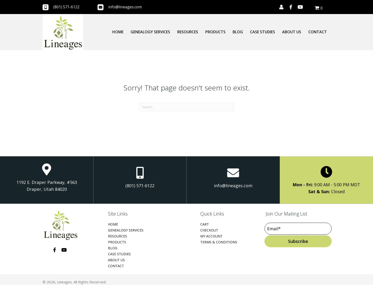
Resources (117, 236)
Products (117, 242)
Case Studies (119, 254)
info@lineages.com (125, 7)
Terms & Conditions (218, 242)
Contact (116, 266)
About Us (116, 260)
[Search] (186, 107)
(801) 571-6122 (66, 7)
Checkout (209, 230)
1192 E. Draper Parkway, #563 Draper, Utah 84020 (46, 185)
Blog (112, 248)
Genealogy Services (125, 230)
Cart (204, 224)
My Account (211, 236)
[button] (281, 7)
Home (113, 224)
